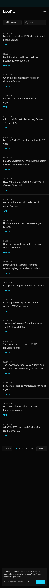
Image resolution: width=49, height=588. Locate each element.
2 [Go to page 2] (19, 448)
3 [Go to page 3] (22, 448)
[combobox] (12, 22)
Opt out (30, 582)
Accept (40, 582)
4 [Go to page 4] (26, 448)
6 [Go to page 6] (32, 448)
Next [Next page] (42, 448)
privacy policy (17, 582)
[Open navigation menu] (44, 11)
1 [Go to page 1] (16, 448)
